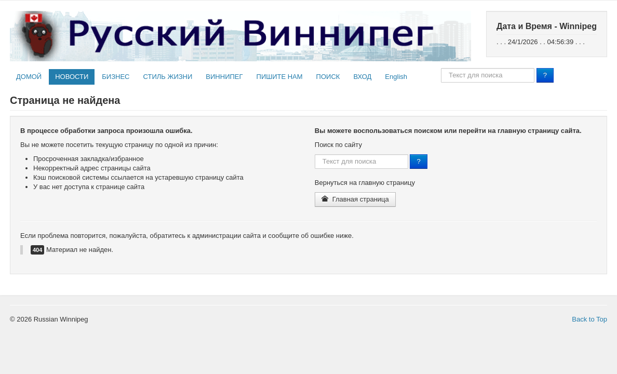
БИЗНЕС (115, 77)
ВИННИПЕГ (224, 77)
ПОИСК (328, 77)
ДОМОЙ (29, 77)
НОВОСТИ (71, 77)
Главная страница (355, 199)
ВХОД (362, 77)
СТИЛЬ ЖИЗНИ (167, 77)
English (396, 77)
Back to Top (589, 319)
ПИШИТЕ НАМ (280, 77)
